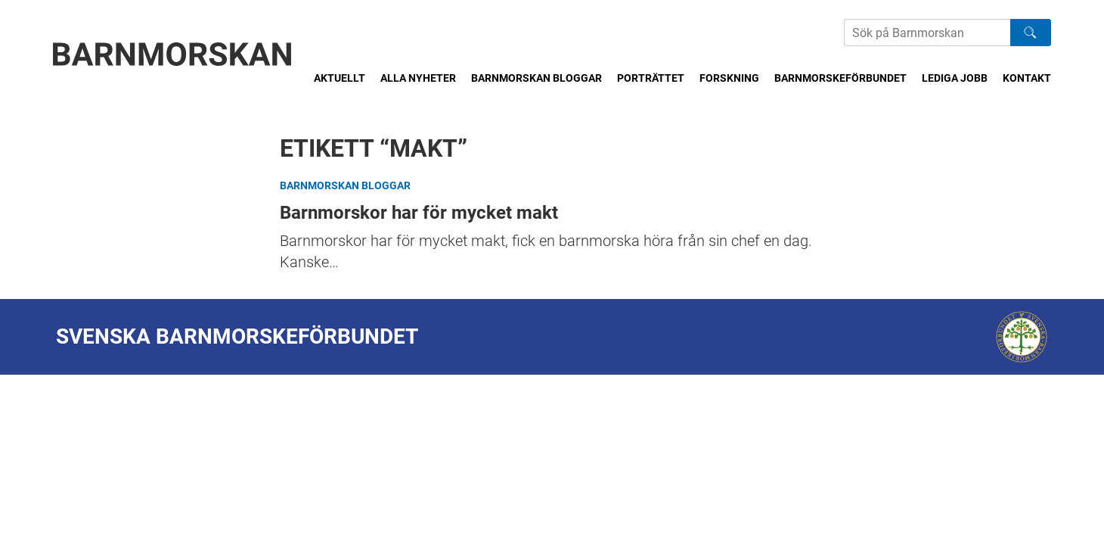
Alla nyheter (418, 78)
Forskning (729, 78)
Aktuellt (339, 78)
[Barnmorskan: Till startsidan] (172, 54)
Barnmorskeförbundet (840, 78)
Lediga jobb (955, 78)
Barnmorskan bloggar (536, 78)
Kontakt (1027, 78)
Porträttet (650, 78)
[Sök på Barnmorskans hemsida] (927, 32)
